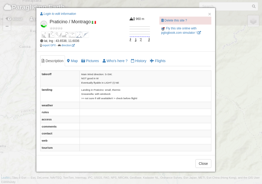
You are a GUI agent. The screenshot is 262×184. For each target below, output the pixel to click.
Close (203, 164)
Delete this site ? (174, 20)
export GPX (49, 45)
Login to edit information (58, 14)
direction (68, 45)
